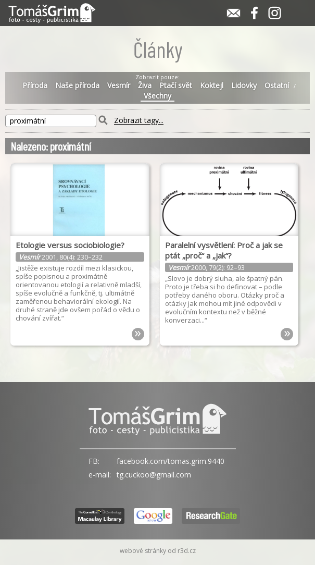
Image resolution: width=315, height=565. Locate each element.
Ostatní (276, 85)
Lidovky (244, 85)
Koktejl (211, 85)
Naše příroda (77, 85)
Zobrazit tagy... (138, 121)
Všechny (157, 96)
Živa (145, 85)
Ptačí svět (175, 85)
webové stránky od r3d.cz (158, 550)
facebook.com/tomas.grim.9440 (170, 461)
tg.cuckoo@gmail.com (154, 475)
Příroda (34, 85)
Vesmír (118, 85)
